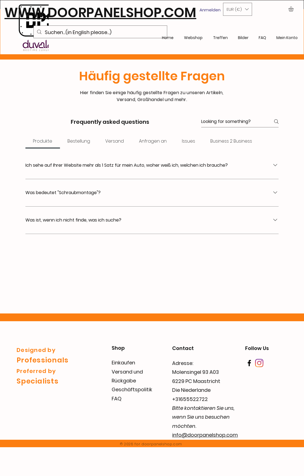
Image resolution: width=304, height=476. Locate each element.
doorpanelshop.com (161, 444)
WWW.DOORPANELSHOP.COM (100, 12)
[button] (237, 9)
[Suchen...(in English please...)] (100, 32)
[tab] (42, 141)
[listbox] (237, 9)
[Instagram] (259, 363)
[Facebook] (249, 363)
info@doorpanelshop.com (205, 434)
